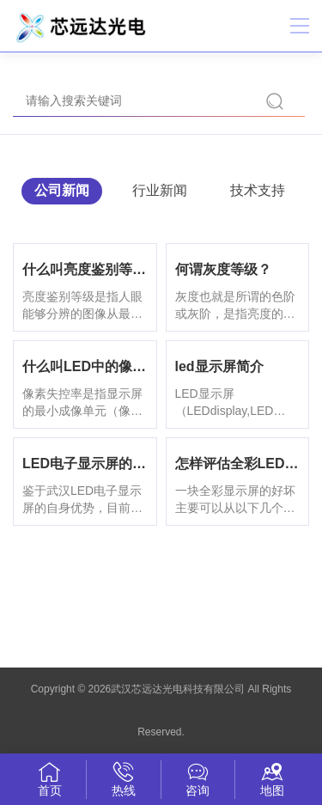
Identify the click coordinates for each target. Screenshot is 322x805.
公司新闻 (61, 190)
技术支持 (257, 190)
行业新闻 (159, 190)
